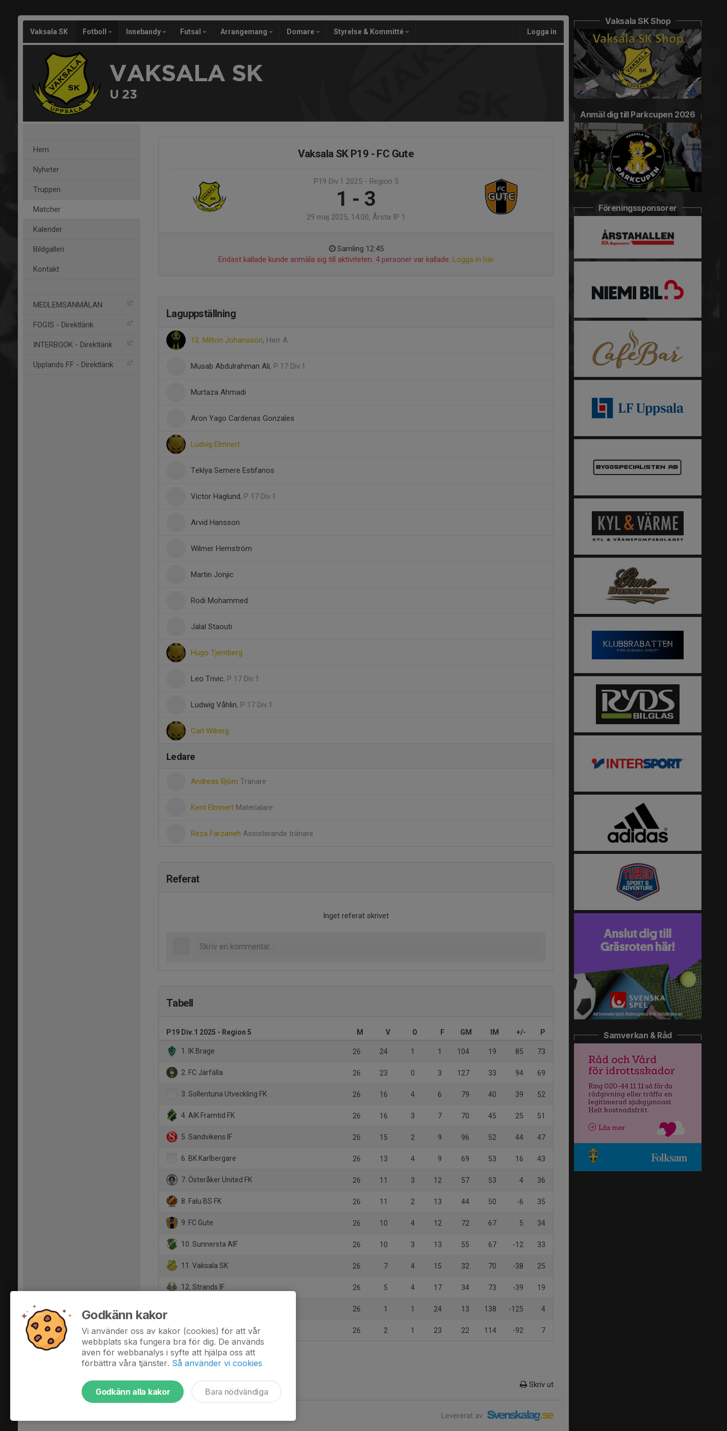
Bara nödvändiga (236, 1392)
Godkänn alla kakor (132, 1392)
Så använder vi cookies (217, 1363)
